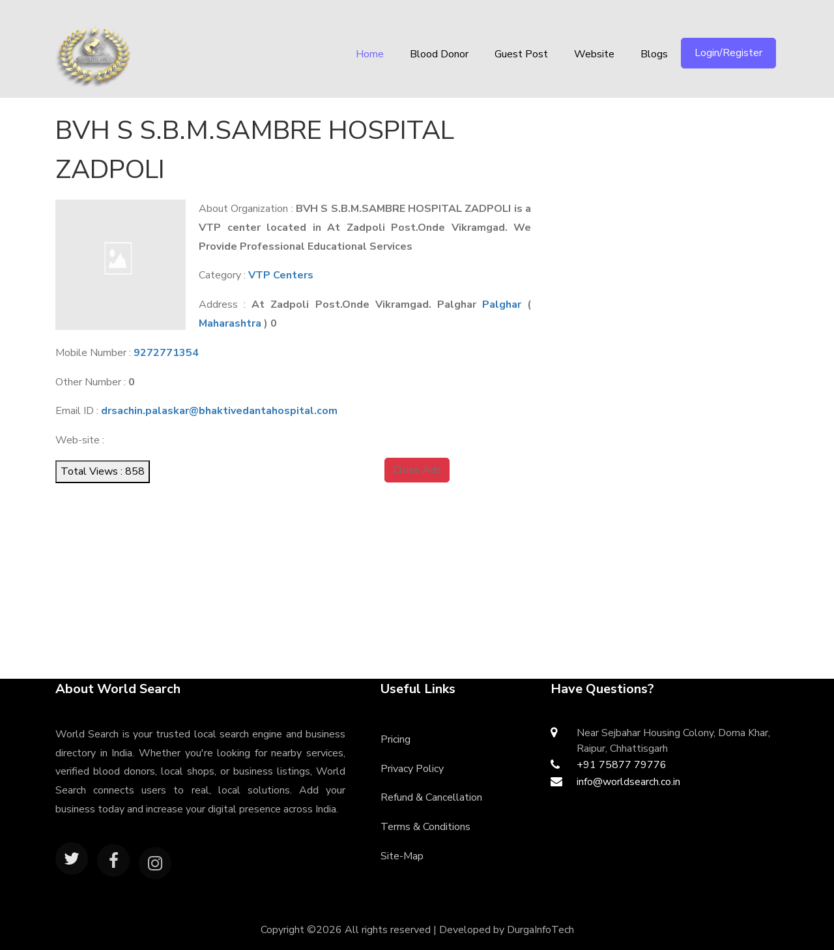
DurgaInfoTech (540, 930)
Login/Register (728, 53)
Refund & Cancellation (431, 797)
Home (370, 54)
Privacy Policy (412, 769)
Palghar (501, 304)
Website (594, 54)
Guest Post (521, 54)
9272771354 (166, 353)
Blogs (654, 54)
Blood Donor (439, 54)
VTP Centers (280, 275)
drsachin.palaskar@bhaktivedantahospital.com (219, 411)
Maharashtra (230, 323)
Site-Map (402, 856)
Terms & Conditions (425, 827)
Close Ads (417, 470)
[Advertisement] (675, 192)
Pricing (395, 739)
